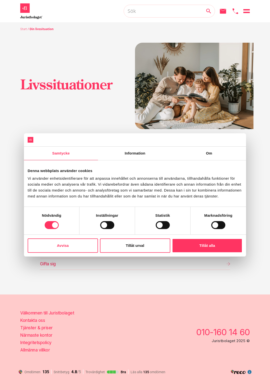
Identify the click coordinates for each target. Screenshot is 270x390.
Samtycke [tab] (61, 153)
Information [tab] (135, 153)
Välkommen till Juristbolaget (47, 313)
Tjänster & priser (36, 327)
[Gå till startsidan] (31, 11)
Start (23, 29)
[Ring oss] (235, 11)
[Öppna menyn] (246, 11)
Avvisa (63, 245)
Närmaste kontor (36, 335)
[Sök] (169, 11)
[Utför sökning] (208, 11)
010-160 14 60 (223, 332)
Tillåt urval (135, 245)
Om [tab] (209, 153)
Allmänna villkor (35, 350)
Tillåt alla (207, 245)
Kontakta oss (32, 320)
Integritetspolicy (36, 342)
